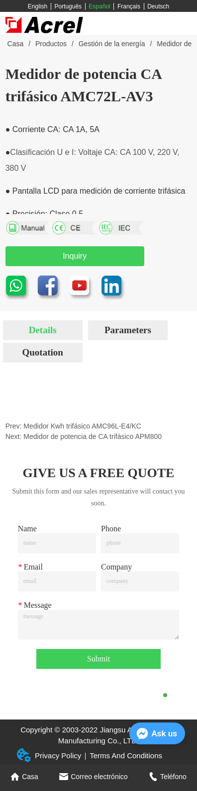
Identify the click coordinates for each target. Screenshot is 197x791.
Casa (15, 44)
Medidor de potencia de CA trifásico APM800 (92, 436)
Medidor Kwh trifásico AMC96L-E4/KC (82, 426)
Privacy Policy (58, 755)
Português (68, 6)
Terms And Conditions (126, 755)
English (37, 6)
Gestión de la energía (112, 44)
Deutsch (158, 6)
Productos (51, 44)
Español (99, 6)
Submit (98, 658)
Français (128, 6)
